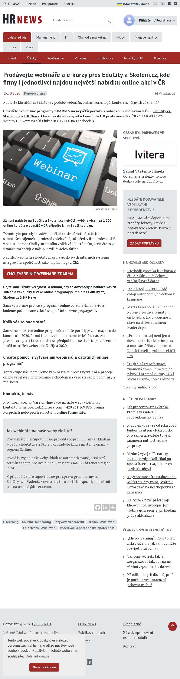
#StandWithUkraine (133, 4)
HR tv (120, 37)
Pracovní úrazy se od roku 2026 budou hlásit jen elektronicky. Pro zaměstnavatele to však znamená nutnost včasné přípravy (151, 435)
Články (31, 58)
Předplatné (50, 3)
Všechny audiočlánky (139, 387)
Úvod (12, 58)
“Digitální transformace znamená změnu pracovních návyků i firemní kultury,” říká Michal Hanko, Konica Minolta (151, 371)
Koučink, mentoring (36, 522)
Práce (29, 47)
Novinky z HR (133, 58)
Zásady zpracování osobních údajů (138, 635)
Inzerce (31, 3)
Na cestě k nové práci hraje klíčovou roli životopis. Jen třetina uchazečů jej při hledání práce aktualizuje (151, 508)
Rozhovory (105, 58)
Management (45, 37)
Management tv (146, 37)
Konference (55, 58)
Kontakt (69, 3)
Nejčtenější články (139, 399)
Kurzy (12, 47)
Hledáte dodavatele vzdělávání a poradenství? (145, 204)
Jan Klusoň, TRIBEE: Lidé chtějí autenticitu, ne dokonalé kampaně (151, 294)
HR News (31, 116)
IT (66, 37)
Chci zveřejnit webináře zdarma (40, 273)
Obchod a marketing (92, 37)
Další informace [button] (37, 656)
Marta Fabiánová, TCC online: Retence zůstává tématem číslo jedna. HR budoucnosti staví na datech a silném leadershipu (150, 317)
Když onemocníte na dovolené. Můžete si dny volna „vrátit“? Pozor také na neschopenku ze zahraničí (151, 484)
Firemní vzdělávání (101, 522)
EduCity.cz (162, 111)
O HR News (11, 3)
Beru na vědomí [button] (44, 667)
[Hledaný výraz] (78, 20)
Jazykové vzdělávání (69, 522)
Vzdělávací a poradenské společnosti (87, 528)
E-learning (11, 522)
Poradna (80, 58)
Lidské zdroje (17, 37)
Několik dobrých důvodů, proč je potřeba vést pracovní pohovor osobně (150, 579)
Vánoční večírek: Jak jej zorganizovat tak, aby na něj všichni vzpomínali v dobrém (149, 561)
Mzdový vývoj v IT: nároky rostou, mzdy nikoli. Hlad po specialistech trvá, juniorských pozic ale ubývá (150, 461)
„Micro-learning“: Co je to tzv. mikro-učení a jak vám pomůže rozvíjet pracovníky (151, 543)
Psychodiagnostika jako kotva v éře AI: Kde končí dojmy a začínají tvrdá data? (151, 276)
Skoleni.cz (11, 116)
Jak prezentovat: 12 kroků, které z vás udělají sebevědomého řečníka (148, 412)
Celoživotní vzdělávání (39, 528)
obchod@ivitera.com (44, 407)
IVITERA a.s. (42, 624)
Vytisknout (165, 93)
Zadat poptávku (144, 243)
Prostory (160, 58)
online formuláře (70, 412)
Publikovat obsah (91, 632)
